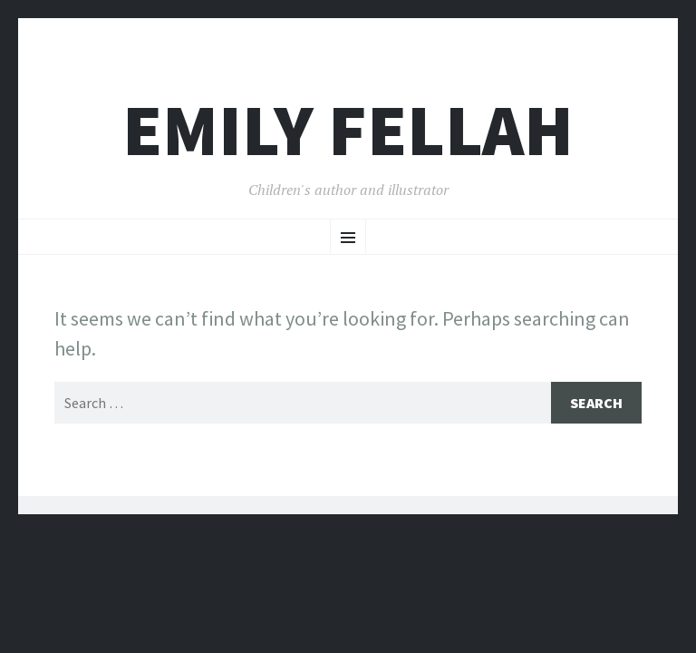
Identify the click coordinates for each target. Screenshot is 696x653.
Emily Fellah (348, 130)
